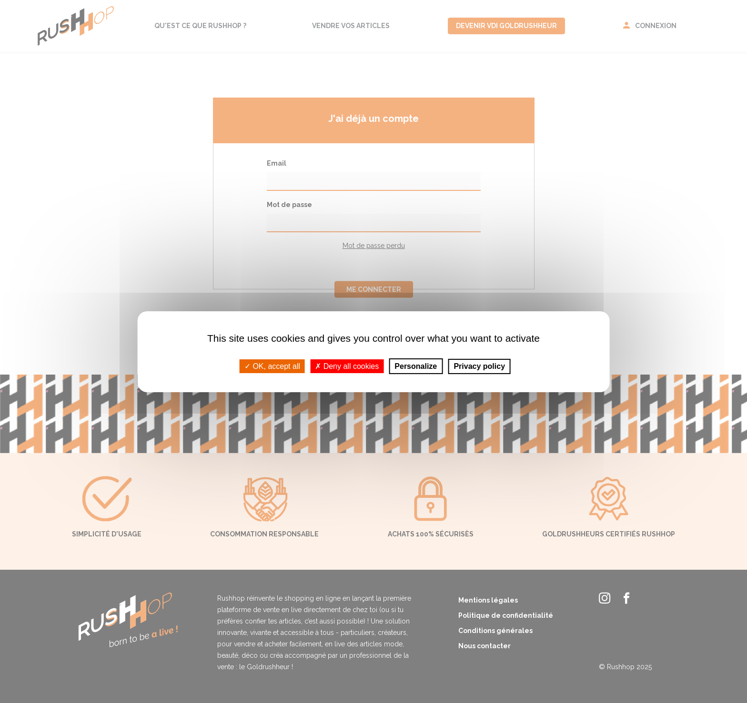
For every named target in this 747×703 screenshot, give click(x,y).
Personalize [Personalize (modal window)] (415, 366)
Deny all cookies (347, 366)
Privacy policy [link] (479, 366)
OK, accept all (272, 366)
